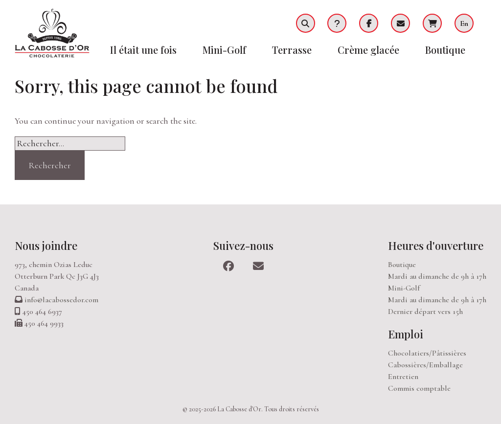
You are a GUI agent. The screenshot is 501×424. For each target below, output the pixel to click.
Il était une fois (143, 49)
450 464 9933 (44, 323)
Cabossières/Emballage (425, 365)
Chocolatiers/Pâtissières (427, 353)
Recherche (305, 23)
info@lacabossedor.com (61, 300)
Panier (432, 23)
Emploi (405, 334)
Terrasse (292, 49)
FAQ (336, 23)
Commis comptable (419, 388)
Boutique (445, 49)
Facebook (368, 23)
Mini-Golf (224, 49)
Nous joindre (46, 245)
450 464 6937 (42, 311)
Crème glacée (368, 49)
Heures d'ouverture (435, 245)
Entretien (403, 376)
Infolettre (400, 23)
